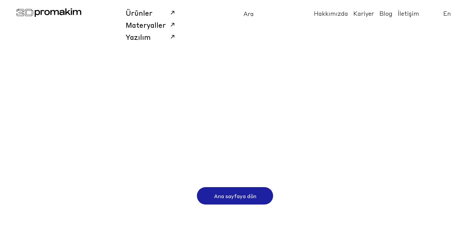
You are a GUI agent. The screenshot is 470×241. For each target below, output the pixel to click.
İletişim (408, 13)
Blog (385, 13)
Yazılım (151, 36)
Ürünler (151, 12)
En (447, 13)
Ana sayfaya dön (235, 196)
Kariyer (363, 13)
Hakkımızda (331, 13)
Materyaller (151, 24)
